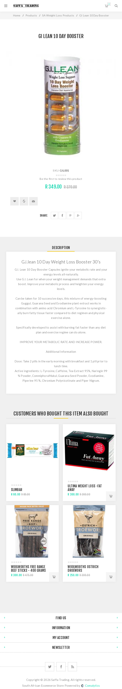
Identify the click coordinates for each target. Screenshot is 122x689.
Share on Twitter (54, 215)
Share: (44, 215)
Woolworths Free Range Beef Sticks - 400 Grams (28, 569)
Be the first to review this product (61, 178)
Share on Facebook (62, 215)
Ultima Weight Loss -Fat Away (85, 488)
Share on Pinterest (70, 215)
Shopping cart (108, 4)
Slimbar (16, 490)
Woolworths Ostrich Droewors (83, 569)
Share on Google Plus (78, 215)
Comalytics (90, 685)
